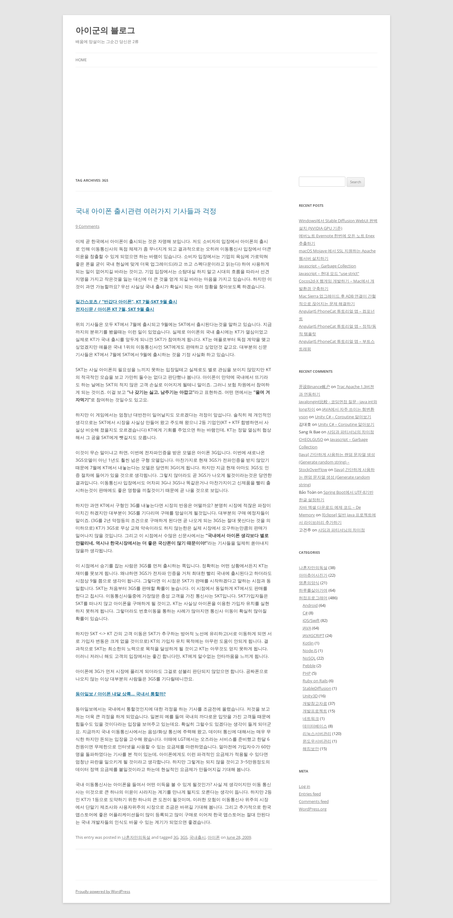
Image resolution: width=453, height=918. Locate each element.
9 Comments (87, 226)
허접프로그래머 (313, 598)
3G (175, 837)
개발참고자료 (315, 703)
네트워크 (311, 718)
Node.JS (310, 650)
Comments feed (314, 801)
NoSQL (309, 658)
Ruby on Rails (315, 681)
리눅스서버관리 (317, 733)
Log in (304, 786)
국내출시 (197, 837)
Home (81, 60)
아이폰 (214, 837)
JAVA (307, 628)
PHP (307, 673)
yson (303, 417)
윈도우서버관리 (317, 741)
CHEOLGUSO (311, 439)
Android (310, 605)
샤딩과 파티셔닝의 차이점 (350, 432)
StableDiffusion (317, 688)
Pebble (309, 665)
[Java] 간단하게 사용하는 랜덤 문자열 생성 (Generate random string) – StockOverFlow (337, 462)
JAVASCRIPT (313, 635)
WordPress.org (313, 809)
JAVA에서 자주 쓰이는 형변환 (348, 409)
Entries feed (310, 794)
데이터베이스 (315, 726)
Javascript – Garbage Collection (327, 266)
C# (305, 613)
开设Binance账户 (314, 386)
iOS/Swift (311, 620)
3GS (183, 837)
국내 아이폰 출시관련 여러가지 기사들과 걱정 (146, 210)
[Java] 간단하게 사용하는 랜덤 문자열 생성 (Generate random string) (337, 477)
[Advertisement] (227, 122)
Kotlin (308, 643)
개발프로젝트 (315, 711)
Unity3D (310, 696)
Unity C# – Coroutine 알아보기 (343, 417)
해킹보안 (311, 748)
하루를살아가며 (313, 590)
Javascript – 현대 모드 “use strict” (329, 273)
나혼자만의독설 (136, 837)
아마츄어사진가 (313, 575)
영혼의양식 (309, 582)
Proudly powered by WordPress (103, 891)
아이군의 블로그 (105, 30)
